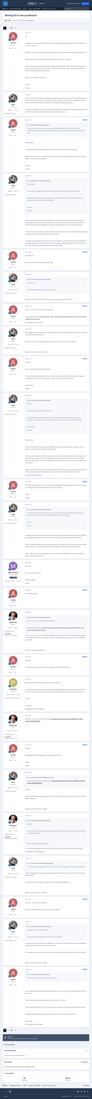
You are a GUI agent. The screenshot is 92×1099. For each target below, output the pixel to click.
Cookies (6, 1096)
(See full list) (84, 1062)
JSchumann (7, 1067)
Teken (13, 104)
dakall (12, 1067)
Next (11, 28)
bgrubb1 (28, 1067)
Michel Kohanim (13, 572)
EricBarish (23, 1067)
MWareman (13, 622)
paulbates (17, 1067)
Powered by (81, 1096)
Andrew (9, 20)
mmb (33, 1067)
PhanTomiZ (13, 689)
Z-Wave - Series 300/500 (27, 20)
